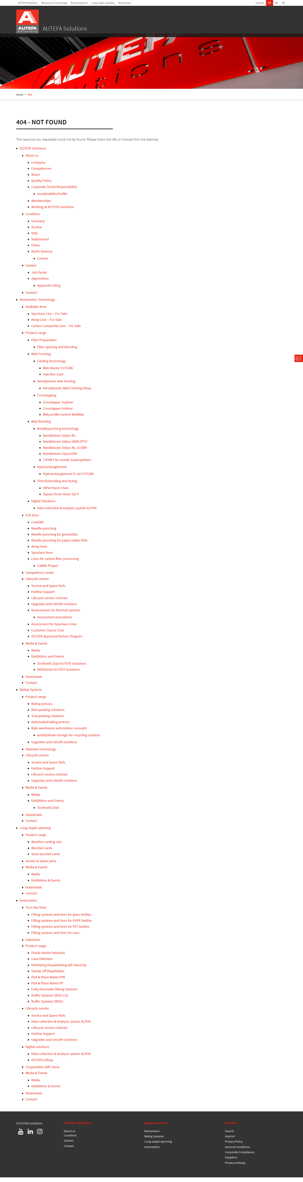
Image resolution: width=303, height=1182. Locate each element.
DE (276, 2)
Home (19, 99)
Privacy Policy (234, 1146)
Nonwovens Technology (54, 2)
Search (229, 1136)
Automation (124, 2)
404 (30, 99)
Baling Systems (79, 2)
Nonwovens (152, 1136)
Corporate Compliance (239, 1157)
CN (283, 2)
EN (269, 2)
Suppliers (231, 1162)
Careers (69, 1145)
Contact (260, 2)
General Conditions (237, 1151)
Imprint (230, 1141)
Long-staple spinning (103, 2)
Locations (70, 1140)
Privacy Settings (235, 1167)
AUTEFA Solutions (27, 2)
